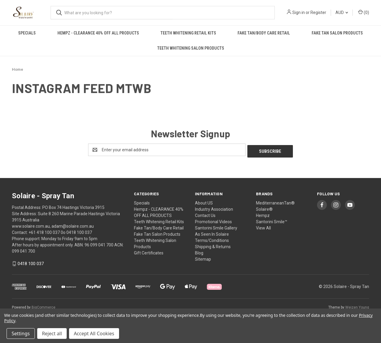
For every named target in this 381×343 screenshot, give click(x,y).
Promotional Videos (213, 220)
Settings (21, 333)
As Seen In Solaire (212, 232)
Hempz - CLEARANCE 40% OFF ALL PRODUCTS (98, 33)
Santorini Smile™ (271, 220)
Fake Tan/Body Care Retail (264, 33)
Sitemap (203, 257)
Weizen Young (357, 306)
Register (318, 12)
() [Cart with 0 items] (363, 12)
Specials (27, 33)
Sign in (298, 12)
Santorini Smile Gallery (216, 226)
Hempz (263, 214)
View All (263, 226)
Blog (199, 251)
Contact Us (205, 214)
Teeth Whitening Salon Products (190, 48)
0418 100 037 (31, 262)
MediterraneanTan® (275, 201)
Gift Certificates (148, 251)
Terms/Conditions (212, 239)
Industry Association (214, 207)
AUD (341, 12)
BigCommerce (43, 306)
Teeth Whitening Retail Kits (188, 33)
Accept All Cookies (94, 333)
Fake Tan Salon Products (337, 33)
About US (204, 201)
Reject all (52, 333)
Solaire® (264, 207)
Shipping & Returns (213, 245)
